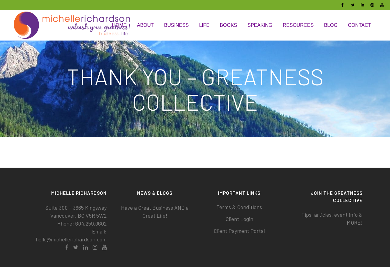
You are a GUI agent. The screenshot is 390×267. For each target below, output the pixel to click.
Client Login (239, 218)
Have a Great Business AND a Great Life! (155, 211)
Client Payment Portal (239, 230)
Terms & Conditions (239, 207)
